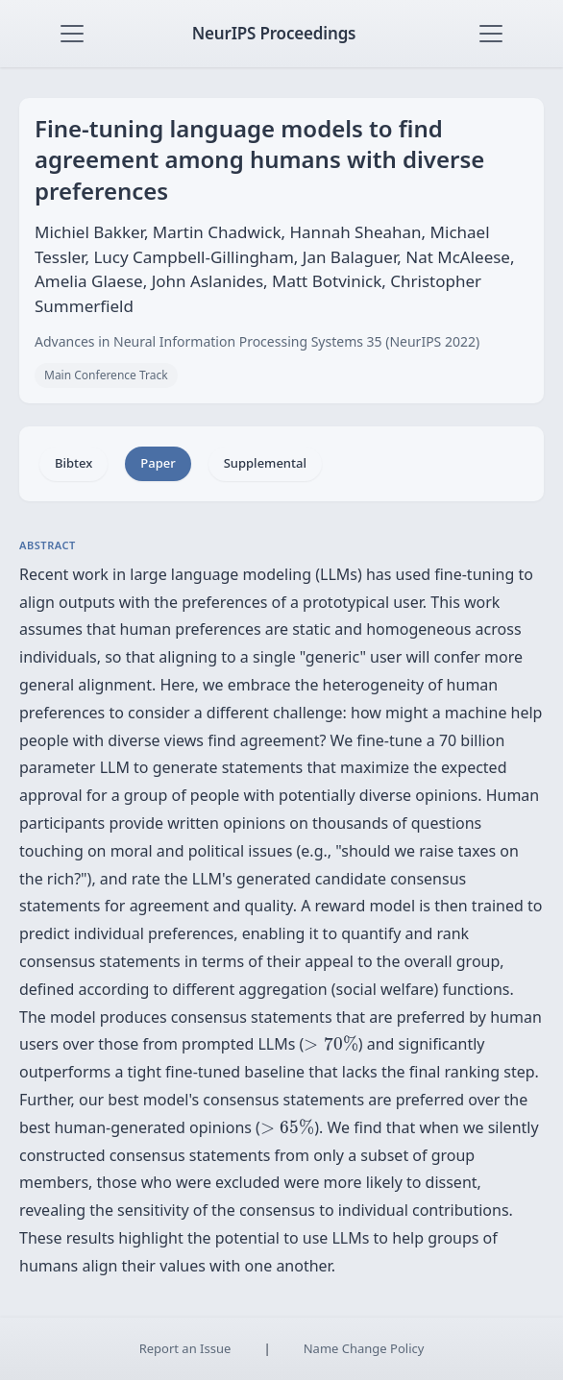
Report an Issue (185, 1348)
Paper (157, 463)
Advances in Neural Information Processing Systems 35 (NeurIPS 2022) (257, 341)
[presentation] (330, 1043)
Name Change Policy (364, 1348)
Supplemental (265, 463)
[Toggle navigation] (72, 34)
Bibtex (73, 463)
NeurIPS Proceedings (274, 33)
